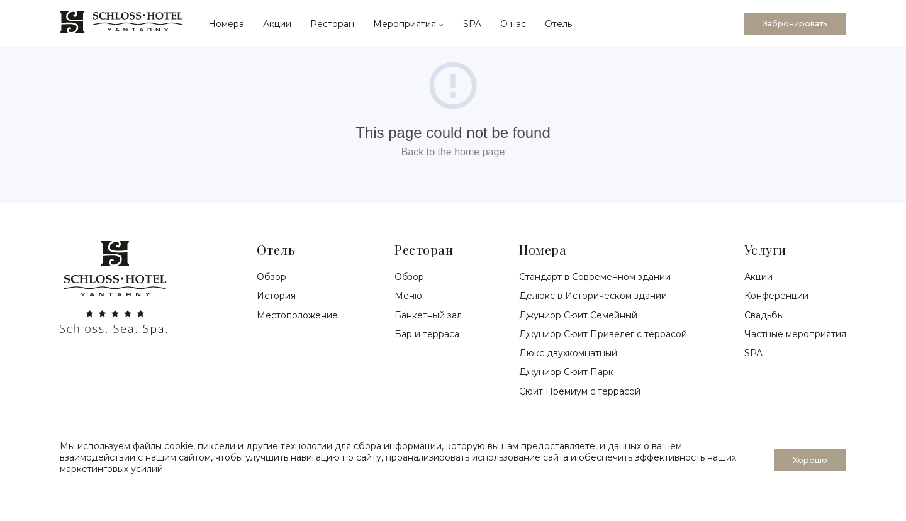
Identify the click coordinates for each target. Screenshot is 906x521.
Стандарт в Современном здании (595, 277)
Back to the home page (453, 152)
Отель (558, 24)
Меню (408, 295)
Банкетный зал (428, 315)
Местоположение (297, 315)
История (276, 295)
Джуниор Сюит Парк (566, 372)
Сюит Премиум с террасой (579, 391)
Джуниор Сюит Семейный (578, 315)
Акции (277, 24)
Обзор (271, 277)
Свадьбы (764, 315)
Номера (226, 24)
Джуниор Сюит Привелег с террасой (603, 334)
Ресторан (332, 24)
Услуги (765, 249)
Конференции (776, 295)
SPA (472, 24)
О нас (513, 24)
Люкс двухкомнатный (568, 353)
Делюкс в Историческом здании (593, 295)
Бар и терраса (426, 334)
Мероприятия (408, 24)
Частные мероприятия (795, 334)
